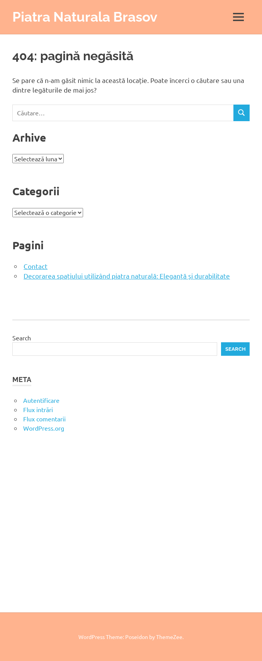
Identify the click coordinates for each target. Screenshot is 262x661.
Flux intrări (38, 409)
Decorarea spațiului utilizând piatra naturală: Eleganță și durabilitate (127, 276)
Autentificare (41, 400)
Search (21, 337)
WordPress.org (43, 428)
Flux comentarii (44, 419)
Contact (36, 266)
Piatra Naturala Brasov (84, 17)
